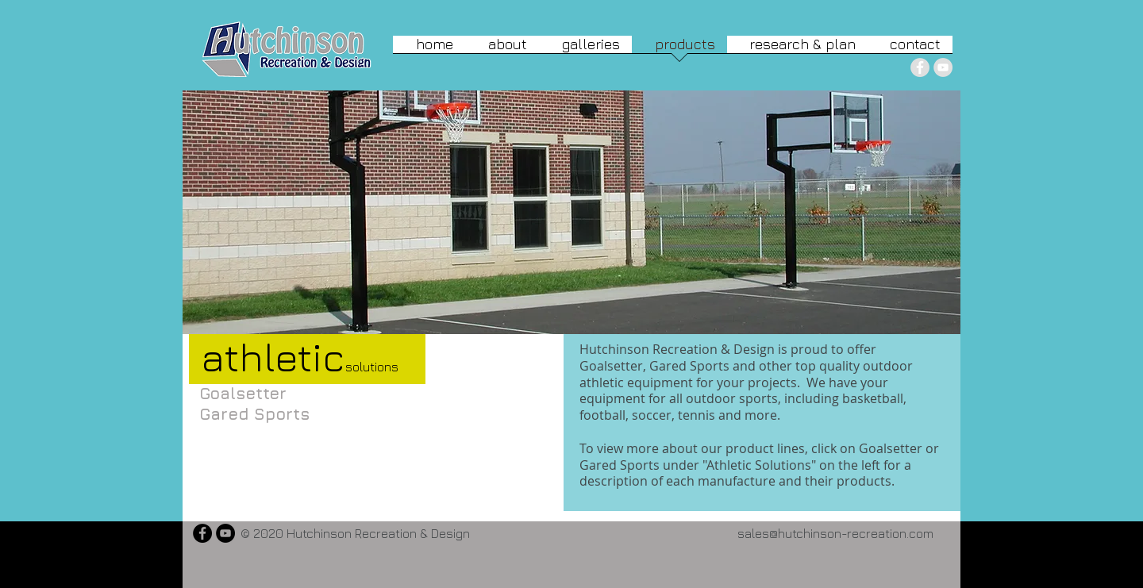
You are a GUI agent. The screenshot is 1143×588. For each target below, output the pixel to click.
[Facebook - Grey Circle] (919, 67)
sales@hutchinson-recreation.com (835, 533)
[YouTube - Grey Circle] (942, 67)
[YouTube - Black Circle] (225, 533)
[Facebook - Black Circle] (202, 533)
